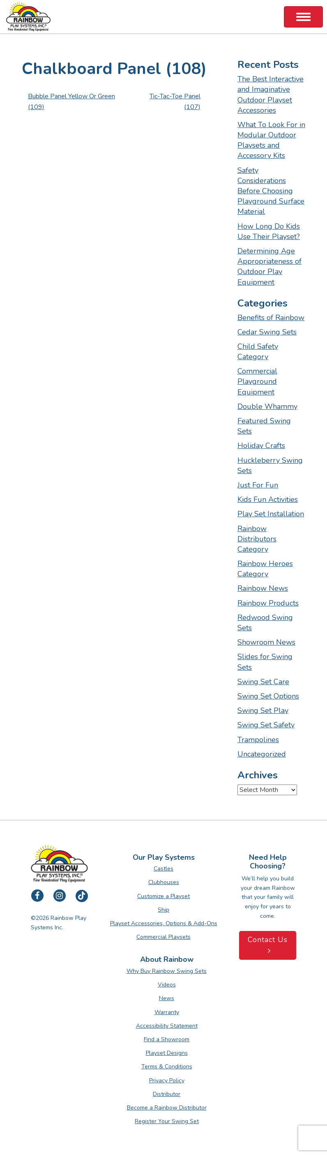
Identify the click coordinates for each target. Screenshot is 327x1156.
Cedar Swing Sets (267, 332)
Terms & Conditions (166, 1066)
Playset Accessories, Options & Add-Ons (163, 923)
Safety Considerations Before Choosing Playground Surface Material (270, 191)
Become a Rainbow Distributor (167, 1108)
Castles (163, 869)
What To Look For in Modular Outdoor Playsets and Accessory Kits (271, 140)
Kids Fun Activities (267, 499)
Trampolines (258, 740)
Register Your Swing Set (167, 1121)
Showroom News (266, 642)
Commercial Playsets (163, 937)
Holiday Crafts (261, 445)
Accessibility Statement (167, 1026)
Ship (163, 910)
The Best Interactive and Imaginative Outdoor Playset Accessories (270, 94)
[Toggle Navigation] (303, 17)
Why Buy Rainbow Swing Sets (167, 971)
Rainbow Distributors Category (256, 539)
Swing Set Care (263, 682)
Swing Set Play (262, 710)
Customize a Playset (163, 896)
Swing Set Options (268, 696)
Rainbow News (262, 588)
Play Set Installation (270, 514)
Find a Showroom (166, 1039)
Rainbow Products (268, 603)
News (166, 998)
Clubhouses (163, 882)
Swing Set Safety (266, 725)
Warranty (166, 1012)
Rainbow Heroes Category (265, 569)
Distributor (166, 1094)
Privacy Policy (166, 1080)
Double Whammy (267, 406)
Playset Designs (167, 1053)
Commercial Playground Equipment (257, 381)
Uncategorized (261, 754)
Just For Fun (257, 485)
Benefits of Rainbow (270, 318)
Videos (167, 985)
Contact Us (268, 944)
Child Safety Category (257, 351)
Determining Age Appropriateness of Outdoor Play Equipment (269, 266)
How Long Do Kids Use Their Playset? (268, 231)
